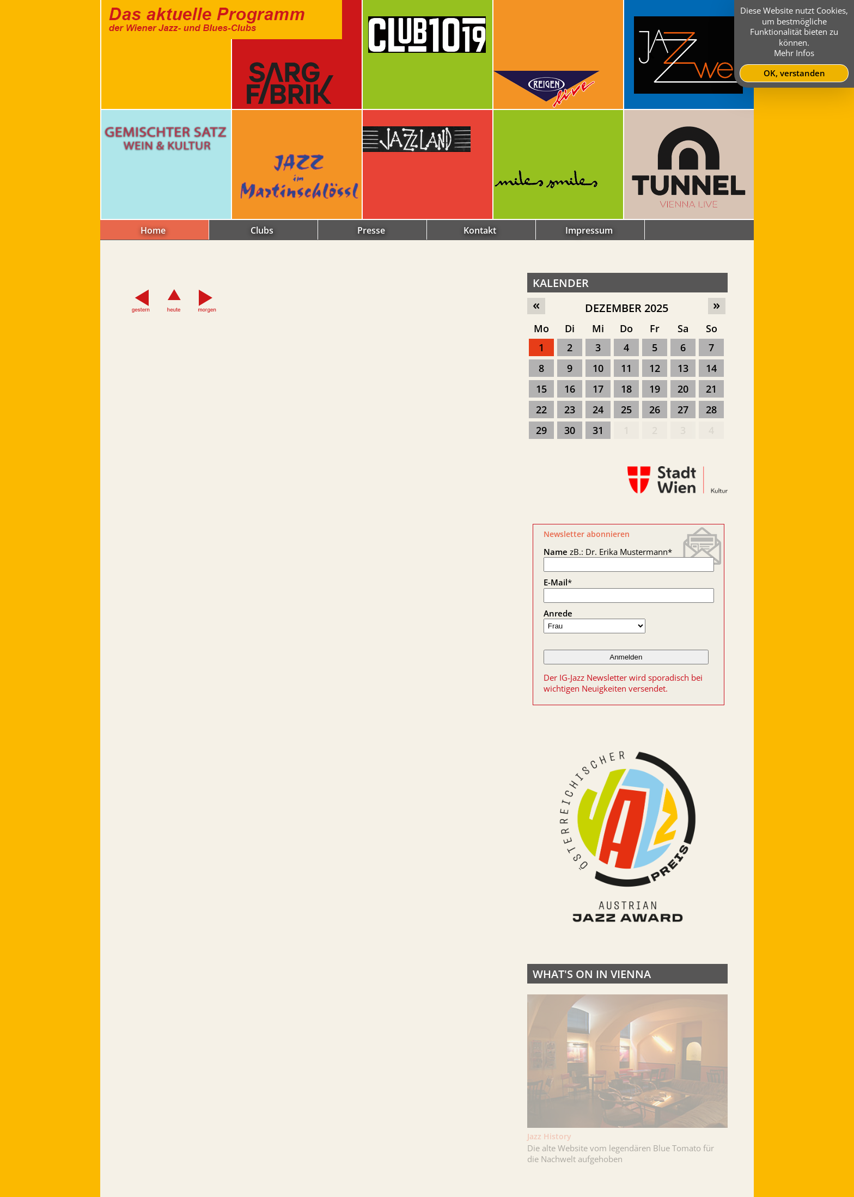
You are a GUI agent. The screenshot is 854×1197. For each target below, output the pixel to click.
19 (654, 388)
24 (598, 409)
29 (541, 430)
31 (598, 430)
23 (569, 409)
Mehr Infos (794, 52)
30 (569, 430)
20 (683, 388)
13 (683, 368)
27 (683, 409)
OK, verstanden (794, 73)
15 (541, 388)
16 (569, 388)
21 (711, 388)
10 (598, 368)
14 (711, 368)
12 (654, 368)
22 (541, 409)
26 (654, 409)
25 (626, 409)
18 (626, 388)
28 (711, 409)
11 (626, 368)
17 (598, 388)
